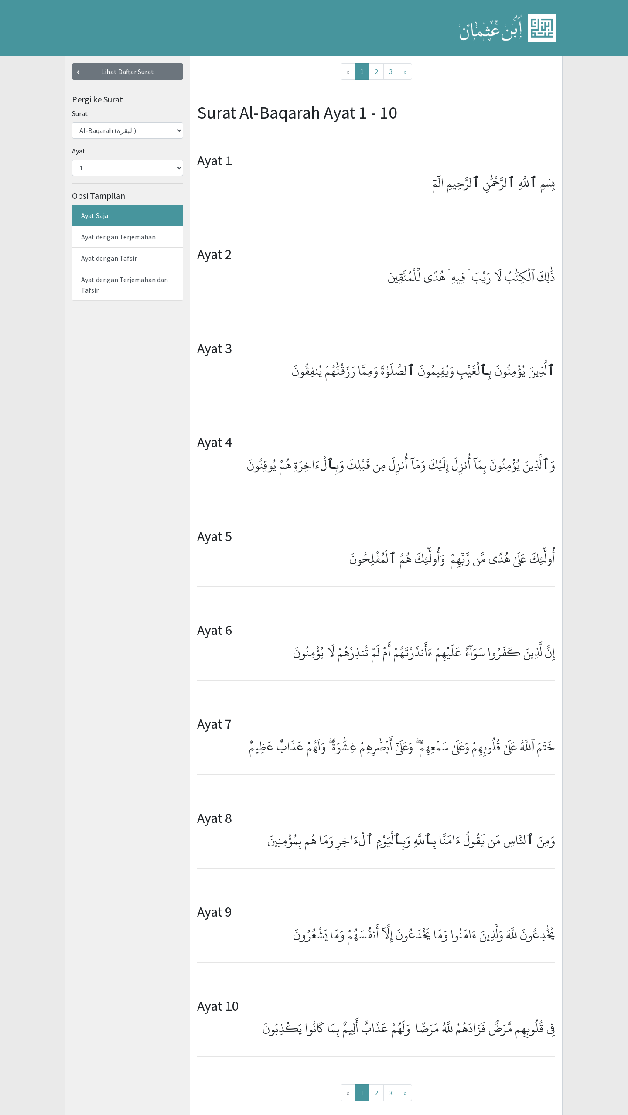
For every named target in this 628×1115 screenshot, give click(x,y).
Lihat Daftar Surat (127, 71)
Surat (80, 113)
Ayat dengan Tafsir (109, 258)
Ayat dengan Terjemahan (118, 236)
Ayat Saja (94, 215)
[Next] (405, 71)
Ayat (78, 151)
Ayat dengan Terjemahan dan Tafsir (124, 284)
